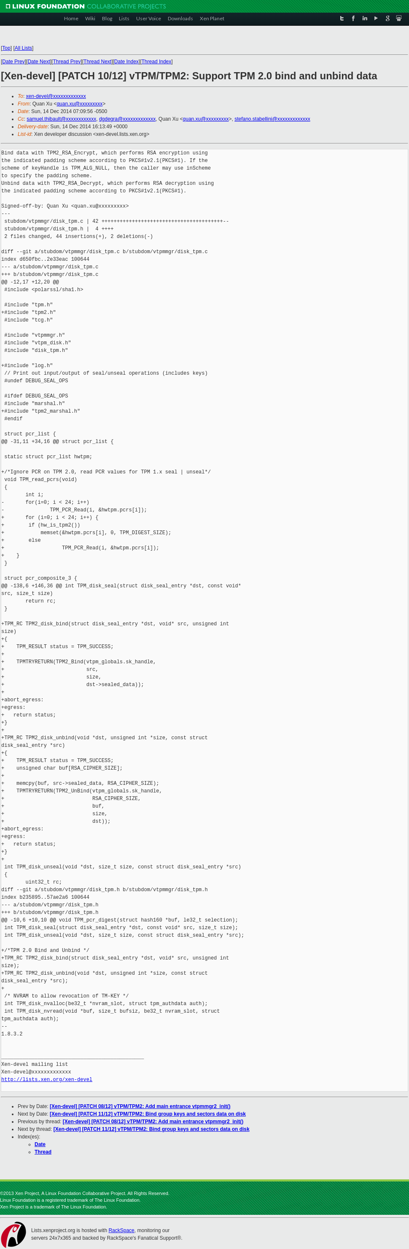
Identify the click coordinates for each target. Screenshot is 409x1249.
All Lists (23, 48)
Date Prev (13, 62)
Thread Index (157, 62)
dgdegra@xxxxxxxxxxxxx (127, 119)
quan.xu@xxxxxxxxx (79, 104)
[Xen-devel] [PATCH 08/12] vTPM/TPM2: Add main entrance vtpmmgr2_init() (140, 1106)
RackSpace (121, 1230)
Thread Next (97, 62)
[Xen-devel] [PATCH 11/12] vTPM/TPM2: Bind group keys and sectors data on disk (148, 1114)
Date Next (38, 62)
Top (6, 48)
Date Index (126, 62)
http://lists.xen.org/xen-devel (46, 1079)
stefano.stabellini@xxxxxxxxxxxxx (272, 119)
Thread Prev (67, 62)
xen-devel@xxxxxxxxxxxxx (56, 96)
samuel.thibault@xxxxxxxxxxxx (61, 119)
